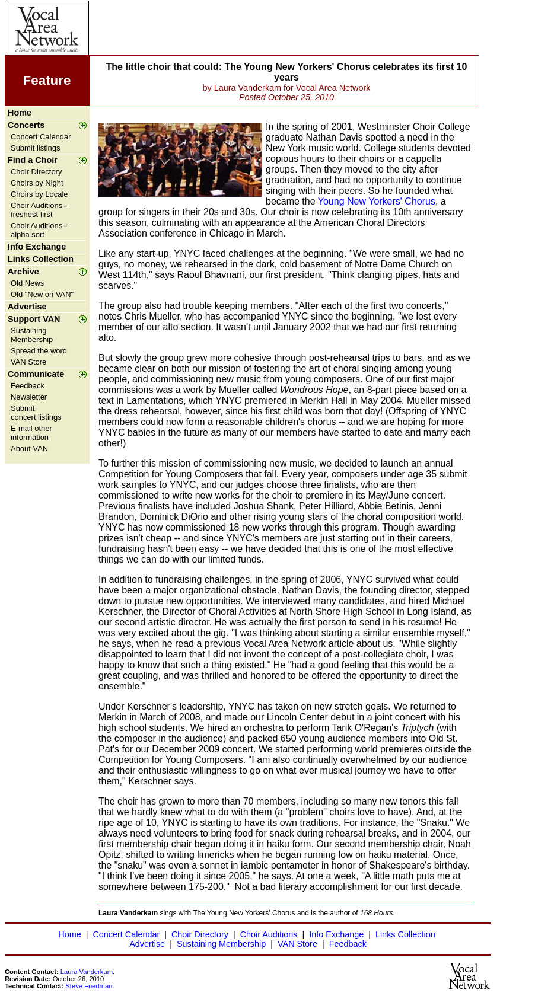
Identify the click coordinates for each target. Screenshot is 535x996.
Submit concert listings (36, 413)
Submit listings (35, 147)
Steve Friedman (88, 985)
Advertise (27, 306)
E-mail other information (31, 433)
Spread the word (39, 350)
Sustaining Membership (32, 335)
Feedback (27, 385)
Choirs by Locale (39, 194)
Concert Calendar (41, 136)
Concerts (26, 125)
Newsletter (29, 396)
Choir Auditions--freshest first (39, 210)
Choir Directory (36, 171)
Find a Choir (33, 160)
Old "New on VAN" (42, 294)
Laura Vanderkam (86, 971)
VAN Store (28, 361)
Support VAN (34, 319)
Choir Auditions (269, 934)
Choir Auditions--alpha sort (39, 230)
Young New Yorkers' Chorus (376, 201)
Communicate (36, 374)
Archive (23, 271)
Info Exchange (37, 246)
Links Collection (41, 259)
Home (19, 112)
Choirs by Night (37, 182)
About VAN (29, 448)
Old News (27, 283)
